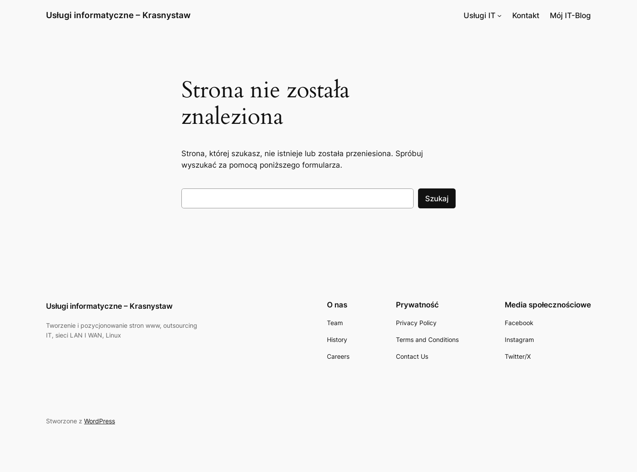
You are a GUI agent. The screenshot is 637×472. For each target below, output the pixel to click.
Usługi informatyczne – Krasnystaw (118, 15)
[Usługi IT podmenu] (499, 15)
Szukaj (437, 198)
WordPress (99, 421)
